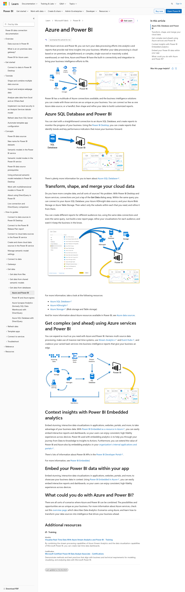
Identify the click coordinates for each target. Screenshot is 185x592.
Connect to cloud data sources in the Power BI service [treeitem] (21, 235)
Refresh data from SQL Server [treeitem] (20, 117)
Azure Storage (57, 309)
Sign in (179, 3)
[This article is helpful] (172, 68)
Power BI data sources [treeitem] (17, 136)
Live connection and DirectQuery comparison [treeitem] (18, 205)
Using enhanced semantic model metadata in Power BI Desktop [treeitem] (19, 178)
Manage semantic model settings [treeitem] (18, 252)
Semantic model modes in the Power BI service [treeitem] (20, 160)
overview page (60, 510)
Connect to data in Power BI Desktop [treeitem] (19, 69)
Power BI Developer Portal (108, 454)
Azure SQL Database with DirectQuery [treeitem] (23, 320)
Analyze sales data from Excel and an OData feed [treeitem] (20, 99)
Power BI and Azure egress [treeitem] (23, 297)
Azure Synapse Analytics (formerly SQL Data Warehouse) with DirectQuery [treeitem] (22, 307)
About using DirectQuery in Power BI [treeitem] (19, 197)
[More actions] (137, 20)
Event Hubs (127, 339)
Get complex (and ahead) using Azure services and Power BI (165, 39)
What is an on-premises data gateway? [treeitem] (20, 50)
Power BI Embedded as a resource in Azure (102, 429)
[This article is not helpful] (176, 68)
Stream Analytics (107, 339)
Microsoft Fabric (62, 20)
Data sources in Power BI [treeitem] (18, 43)
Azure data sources (126, 315)
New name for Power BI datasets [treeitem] (17, 143)
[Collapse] (34, 18)
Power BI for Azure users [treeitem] (18, 57)
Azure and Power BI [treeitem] (20, 292)
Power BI (76, 20)
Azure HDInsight (58, 305)
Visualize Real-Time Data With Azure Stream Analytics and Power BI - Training (79, 539)
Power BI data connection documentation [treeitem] (16, 32)
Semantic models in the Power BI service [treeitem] (20, 151)
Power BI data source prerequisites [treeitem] (17, 168)
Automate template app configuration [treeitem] (18, 124)
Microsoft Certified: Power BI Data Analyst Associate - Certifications (74, 554)
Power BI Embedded (79, 460)
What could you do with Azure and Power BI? (165, 57)
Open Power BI (173, 11)
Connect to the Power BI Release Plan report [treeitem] (18, 227)
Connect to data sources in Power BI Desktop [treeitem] (19, 219)
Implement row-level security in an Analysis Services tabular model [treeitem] (21, 109)
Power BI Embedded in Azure (103, 479)
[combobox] (18, 24)
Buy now (159, 11)
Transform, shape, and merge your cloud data (166, 33)
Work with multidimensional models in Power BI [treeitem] (19, 188)
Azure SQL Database (107, 178)
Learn (48, 20)
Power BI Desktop (100, 125)
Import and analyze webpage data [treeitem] (20, 91)
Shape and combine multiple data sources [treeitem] (20, 82)
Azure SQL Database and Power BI (165, 27)
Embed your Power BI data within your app (166, 51)
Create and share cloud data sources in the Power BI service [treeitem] (21, 244)
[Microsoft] (5, 4)
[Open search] (172, 3)
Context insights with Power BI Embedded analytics (164, 45)
